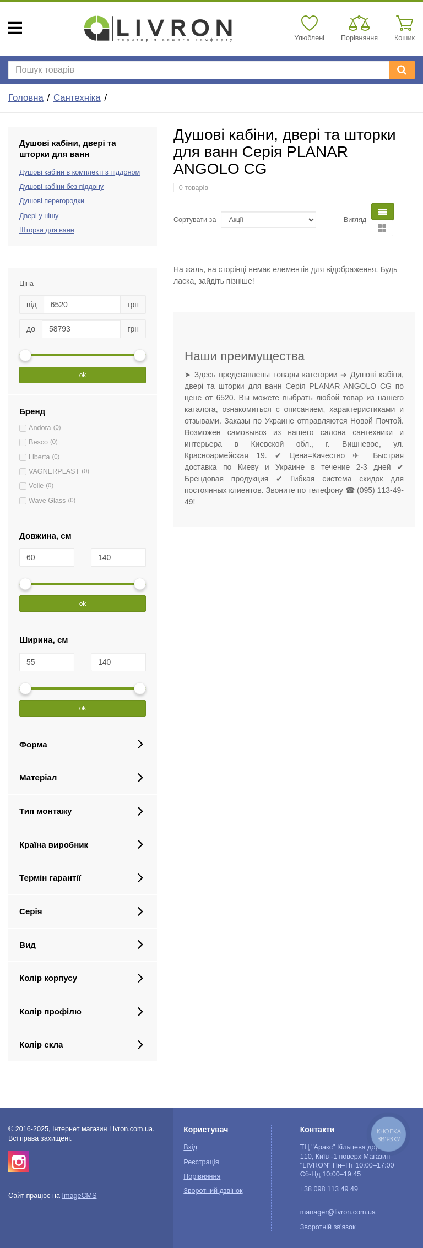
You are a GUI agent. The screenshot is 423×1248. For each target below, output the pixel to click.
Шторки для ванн (46, 230)
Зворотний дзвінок (212, 1191)
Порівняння (201, 1176)
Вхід (190, 1147)
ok (82, 375)
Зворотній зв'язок (328, 1227)
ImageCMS (79, 1196)
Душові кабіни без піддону (61, 187)
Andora (40, 428)
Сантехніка (77, 98)
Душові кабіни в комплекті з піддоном (79, 172)
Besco (38, 442)
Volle (36, 486)
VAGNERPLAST (54, 471)
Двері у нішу (38, 216)
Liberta (39, 457)
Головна (26, 98)
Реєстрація (201, 1162)
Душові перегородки (51, 201)
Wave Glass (47, 500)
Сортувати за (194, 220)
